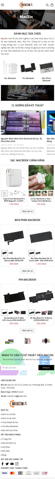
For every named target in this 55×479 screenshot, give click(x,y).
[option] (27, 19)
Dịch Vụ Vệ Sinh (9, 418)
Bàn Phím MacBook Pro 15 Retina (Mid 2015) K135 (14, 259)
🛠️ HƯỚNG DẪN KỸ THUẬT (27, 105)
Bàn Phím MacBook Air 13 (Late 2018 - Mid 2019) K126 (41, 259)
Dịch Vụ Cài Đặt (9, 414)
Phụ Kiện (6, 451)
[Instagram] (16, 463)
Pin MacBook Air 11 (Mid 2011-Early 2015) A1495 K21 (14, 319)
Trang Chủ (6, 439)
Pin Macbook (27, 279)
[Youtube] (12, 463)
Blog (4, 455)
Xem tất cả (27, 211)
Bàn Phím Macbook (27, 220)
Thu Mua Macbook (10, 426)
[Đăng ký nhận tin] (27, 367)
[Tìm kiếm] (47, 4)
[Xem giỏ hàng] (52, 4)
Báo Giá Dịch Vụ (9, 443)
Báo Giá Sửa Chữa (9, 430)
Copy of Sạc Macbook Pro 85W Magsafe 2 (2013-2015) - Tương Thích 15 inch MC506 (14, 200)
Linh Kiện (6, 447)
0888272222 (17, 392)
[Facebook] (2, 463)
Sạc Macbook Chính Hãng (27, 160)
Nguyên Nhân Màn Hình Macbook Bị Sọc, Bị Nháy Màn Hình (21, 140)
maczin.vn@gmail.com (17, 396)
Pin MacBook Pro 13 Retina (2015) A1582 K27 (41, 319)
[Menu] (2, 5)
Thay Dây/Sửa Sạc (10, 422)
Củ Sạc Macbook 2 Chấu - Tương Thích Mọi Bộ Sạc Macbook (41, 200)
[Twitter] (7, 463)
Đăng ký (46, 367)
